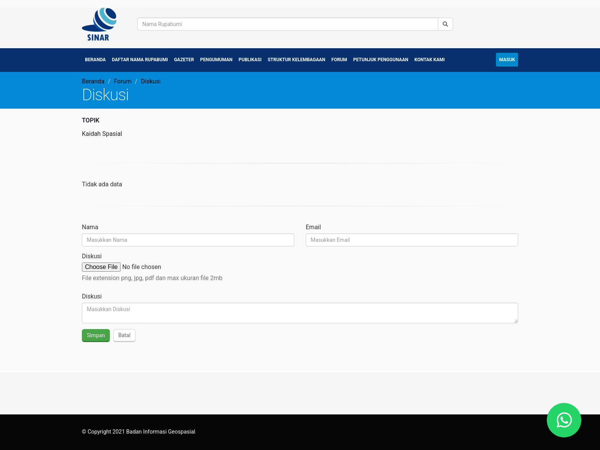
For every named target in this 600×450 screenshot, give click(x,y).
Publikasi (250, 59)
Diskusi (92, 256)
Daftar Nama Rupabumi (140, 59)
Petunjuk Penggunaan (380, 59)
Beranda (95, 59)
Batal (124, 335)
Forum (339, 59)
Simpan (96, 335)
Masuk (507, 59)
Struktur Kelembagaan (296, 59)
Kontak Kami (429, 59)
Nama (90, 227)
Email (313, 227)
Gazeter (184, 59)
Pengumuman (216, 59)
